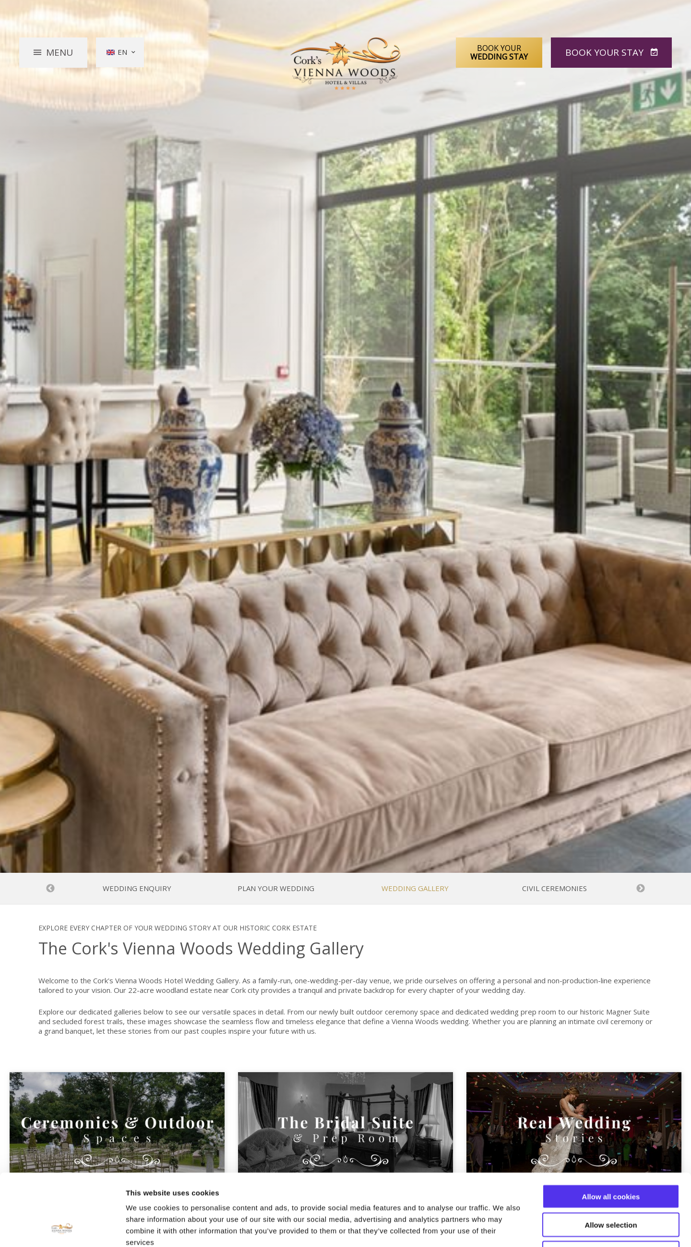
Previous (50, 888)
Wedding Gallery (415, 888)
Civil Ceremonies (554, 888)
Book (605, 52)
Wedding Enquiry (137, 888)
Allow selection (610, 1157)
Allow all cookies (611, 1129)
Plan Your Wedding (276, 888)
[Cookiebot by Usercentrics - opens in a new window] (62, 1228)
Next (640, 888)
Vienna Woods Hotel (346, 63)
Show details (503, 1228)
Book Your (499, 52)
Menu (59, 52)
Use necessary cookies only (611, 1186)
